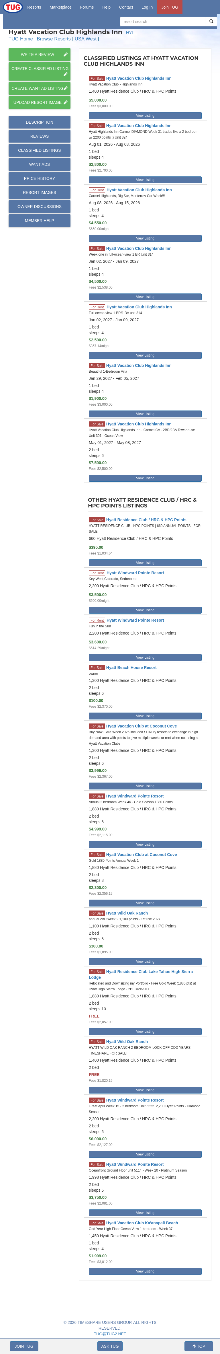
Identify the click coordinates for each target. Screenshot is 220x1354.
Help (106, 7)
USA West (86, 39)
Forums (87, 7)
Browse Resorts (54, 39)
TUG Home (21, 39)
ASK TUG (110, 1346)
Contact (126, 7)
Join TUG (169, 7)
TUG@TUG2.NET (110, 1334)
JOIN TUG (24, 1346)
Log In (147, 7)
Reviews (39, 136)
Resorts (34, 7)
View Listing (145, 116)
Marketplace (61, 7)
